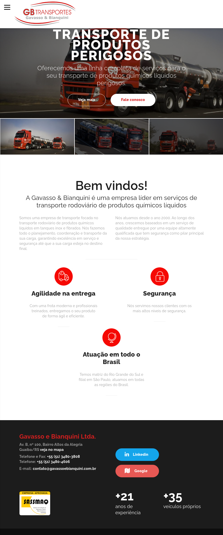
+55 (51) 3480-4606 (53, 462)
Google (136, 471)
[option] (111, 66)
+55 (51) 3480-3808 (63, 457)
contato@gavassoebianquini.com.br (64, 469)
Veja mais (86, 100)
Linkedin (136, 454)
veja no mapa (52, 450)
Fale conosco (133, 100)
